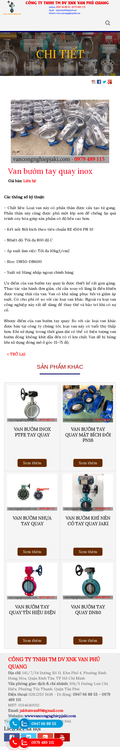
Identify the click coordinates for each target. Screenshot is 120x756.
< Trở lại (16, 354)
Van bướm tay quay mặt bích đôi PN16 (88, 434)
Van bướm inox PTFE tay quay (32, 432)
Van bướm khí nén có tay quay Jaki (88, 520)
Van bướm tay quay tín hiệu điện (32, 609)
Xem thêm (32, 462)
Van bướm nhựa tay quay (32, 520)
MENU (7, 23)
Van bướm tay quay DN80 (88, 609)
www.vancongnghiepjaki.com (50, 715)
